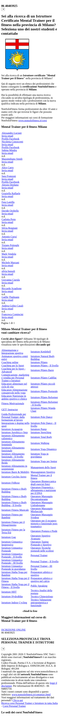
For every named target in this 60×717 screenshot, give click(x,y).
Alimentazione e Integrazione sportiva (12, 351)
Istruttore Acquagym (12, 429)
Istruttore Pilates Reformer (44, 397)
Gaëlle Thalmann (10, 297)
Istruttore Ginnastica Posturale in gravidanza (13, 567)
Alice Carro (8, 167)
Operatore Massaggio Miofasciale (42, 510)
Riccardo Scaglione (12, 288)
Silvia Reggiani (9, 228)
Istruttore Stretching (41, 432)
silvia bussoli (8, 271)
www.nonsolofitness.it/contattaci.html (31, 694)
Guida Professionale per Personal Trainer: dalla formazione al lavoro (13, 417)
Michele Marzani (10, 262)
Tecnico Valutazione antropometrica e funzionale (41, 602)
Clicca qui (17, 700)
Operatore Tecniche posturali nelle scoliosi (42, 549)
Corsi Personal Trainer (14, 706)
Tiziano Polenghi (10, 245)
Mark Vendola (9, 254)
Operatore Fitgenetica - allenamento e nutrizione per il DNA (43, 490)
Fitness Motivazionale (12, 403)
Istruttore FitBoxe (10, 482)
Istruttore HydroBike (12, 596)
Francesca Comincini (12, 314)
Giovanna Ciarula (11, 279)
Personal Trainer (39, 555)
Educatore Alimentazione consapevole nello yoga (14, 391)
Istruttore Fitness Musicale (15, 510)
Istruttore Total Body (41, 437)
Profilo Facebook (10, 138)
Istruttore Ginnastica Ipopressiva (11, 543)
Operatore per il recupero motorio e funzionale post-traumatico (44, 523)
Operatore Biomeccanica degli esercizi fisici (43, 483)
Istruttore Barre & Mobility (15, 472)
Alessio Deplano (10, 184)
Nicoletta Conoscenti (12, 141)
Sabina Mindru (9, 150)
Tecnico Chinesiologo (42, 596)
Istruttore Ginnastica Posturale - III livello (12, 561)
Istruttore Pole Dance (41, 417)
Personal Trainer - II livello (45, 561)
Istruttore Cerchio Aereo (13, 476)
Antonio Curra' (9, 236)
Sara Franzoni (9, 176)
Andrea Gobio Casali (12, 305)
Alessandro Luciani (12, 133)
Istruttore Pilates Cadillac (44, 377)
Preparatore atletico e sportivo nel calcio (41, 579)
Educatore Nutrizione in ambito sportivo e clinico (14, 397)
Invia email (7, 136)
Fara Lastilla (8, 202)
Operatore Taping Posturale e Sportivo (41, 543)
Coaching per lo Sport (12, 365)
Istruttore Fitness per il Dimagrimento (13, 523)
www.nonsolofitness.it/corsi (32, 120)
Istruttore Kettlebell (41, 351)
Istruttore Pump (39, 429)
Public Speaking (39, 585)
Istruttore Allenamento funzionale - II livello (12, 455)
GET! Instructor (9, 409)
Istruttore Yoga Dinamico (44, 449)
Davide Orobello (10, 210)
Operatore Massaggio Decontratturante (42, 498)
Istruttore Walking (40, 443)
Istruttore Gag (8, 537)
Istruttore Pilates (39, 362)
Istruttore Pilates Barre (42, 370)
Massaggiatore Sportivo (43, 472)
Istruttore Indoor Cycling (14, 602)
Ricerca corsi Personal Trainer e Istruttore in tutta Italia (29, 703)
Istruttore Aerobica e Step (14, 432)
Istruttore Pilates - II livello (45, 365)
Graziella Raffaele (11, 193)
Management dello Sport (43, 467)
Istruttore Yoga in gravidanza (40, 455)
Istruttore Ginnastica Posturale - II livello (11, 555)
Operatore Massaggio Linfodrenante (42, 504)
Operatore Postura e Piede (44, 531)
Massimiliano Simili (12, 159)
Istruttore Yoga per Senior (44, 461)
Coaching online (9, 362)
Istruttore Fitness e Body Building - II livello (14, 504)
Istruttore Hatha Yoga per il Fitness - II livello (15, 586)
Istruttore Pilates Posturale (44, 391)
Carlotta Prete (9, 219)
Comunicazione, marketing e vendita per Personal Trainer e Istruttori (15, 377)
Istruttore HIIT (9, 591)
